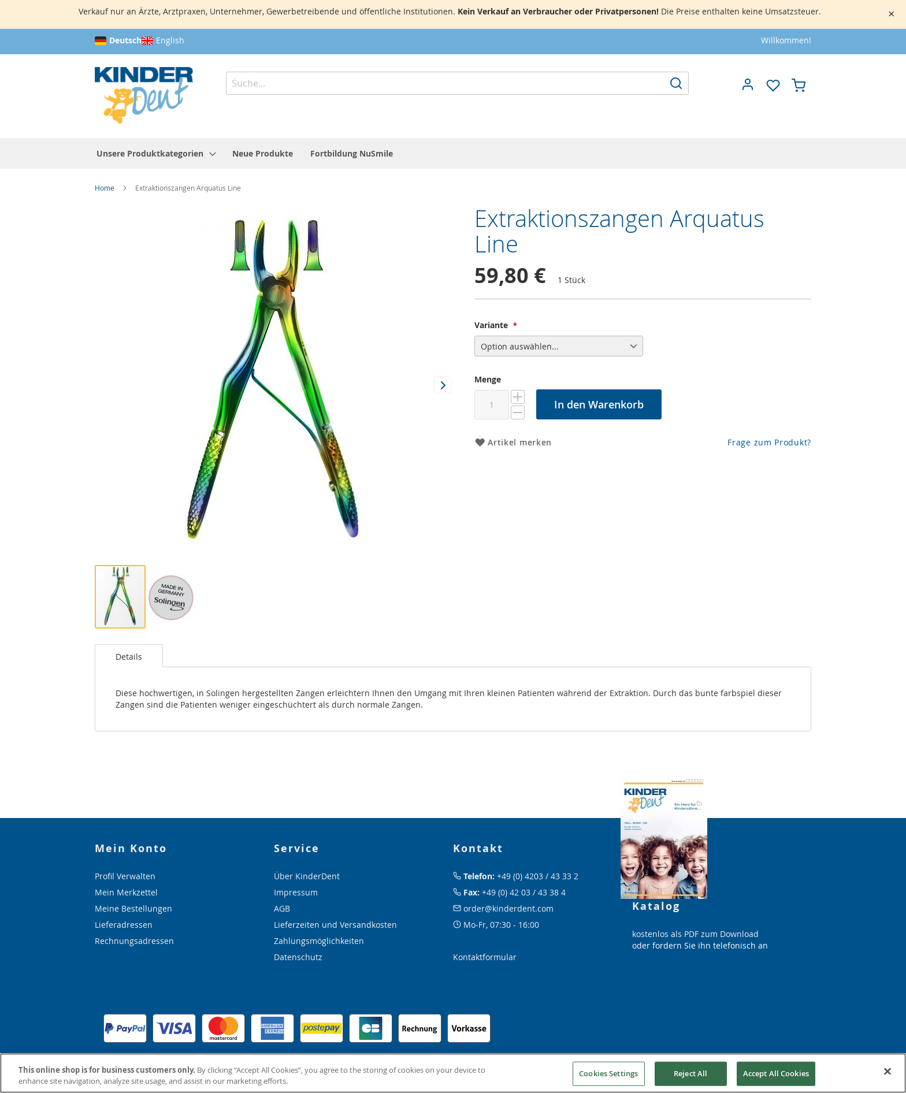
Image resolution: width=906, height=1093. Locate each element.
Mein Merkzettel (126, 892)
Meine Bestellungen (133, 908)
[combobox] (457, 83)
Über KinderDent (307, 876)
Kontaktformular (485, 956)
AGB (282, 908)
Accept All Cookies (776, 1073)
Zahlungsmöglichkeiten (319, 940)
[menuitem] (156, 153)
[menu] (453, 153)
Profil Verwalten (125, 876)
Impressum (296, 892)
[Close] (887, 1071)
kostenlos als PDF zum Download (695, 933)
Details (129, 656)
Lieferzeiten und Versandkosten (335, 924)
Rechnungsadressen (134, 940)
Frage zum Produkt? (769, 442)
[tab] (129, 655)
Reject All (690, 1073)
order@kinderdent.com (508, 908)
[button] (747, 84)
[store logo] (144, 95)
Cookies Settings (608, 1073)
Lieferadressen (124, 924)
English (170, 40)
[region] (453, 1073)
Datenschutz (298, 956)
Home (104, 187)
